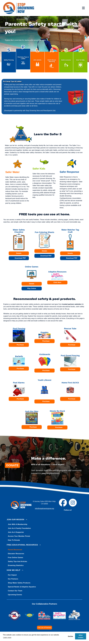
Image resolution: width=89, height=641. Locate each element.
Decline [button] (70, 636)
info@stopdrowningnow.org (44, 508)
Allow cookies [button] (80, 636)
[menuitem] (44, 529)
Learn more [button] (7, 637)
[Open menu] (83, 8)
